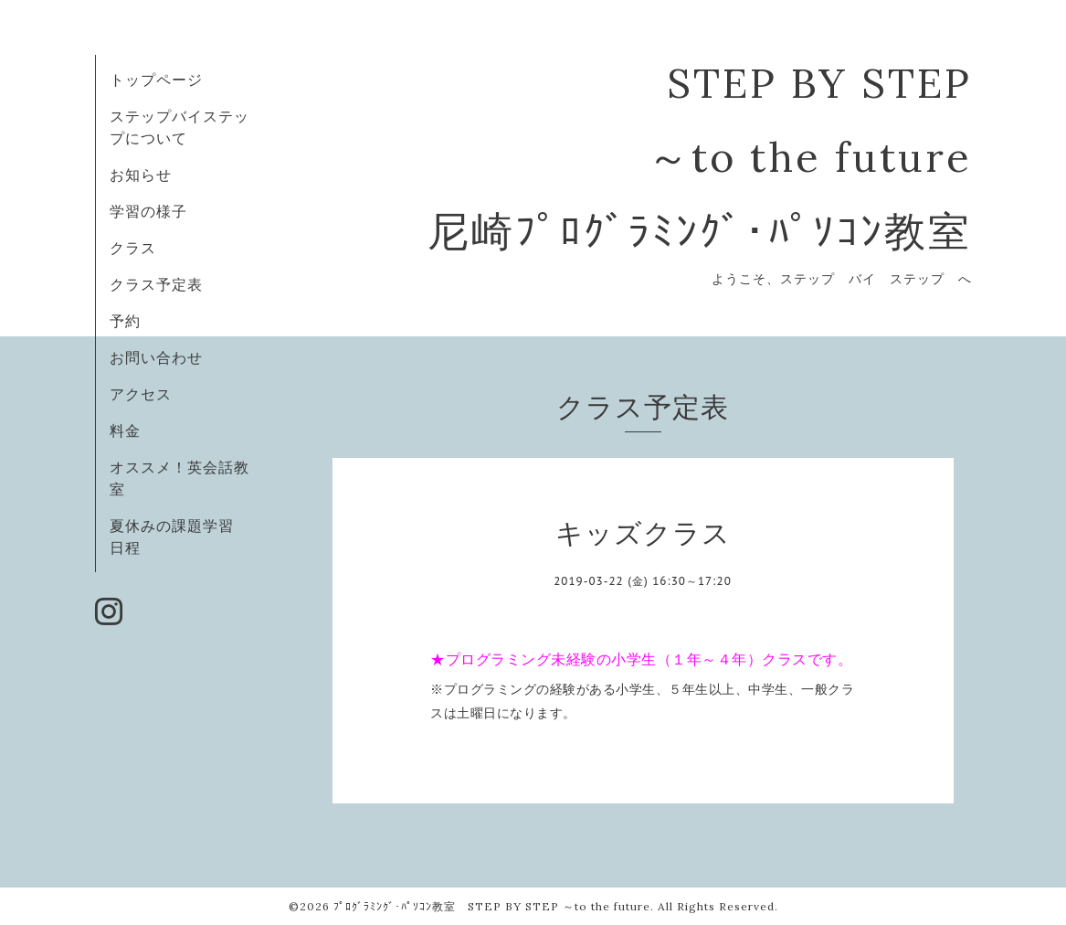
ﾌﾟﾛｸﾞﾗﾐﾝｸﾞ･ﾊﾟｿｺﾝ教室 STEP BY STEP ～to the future (491, 906)
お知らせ (141, 174)
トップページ (156, 79)
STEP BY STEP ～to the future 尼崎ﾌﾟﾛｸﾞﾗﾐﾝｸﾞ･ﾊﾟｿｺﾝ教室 (699, 157)
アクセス (141, 394)
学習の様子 (148, 211)
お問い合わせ (156, 357)
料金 (125, 430)
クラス (133, 248)
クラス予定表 (156, 284)
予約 (125, 321)
